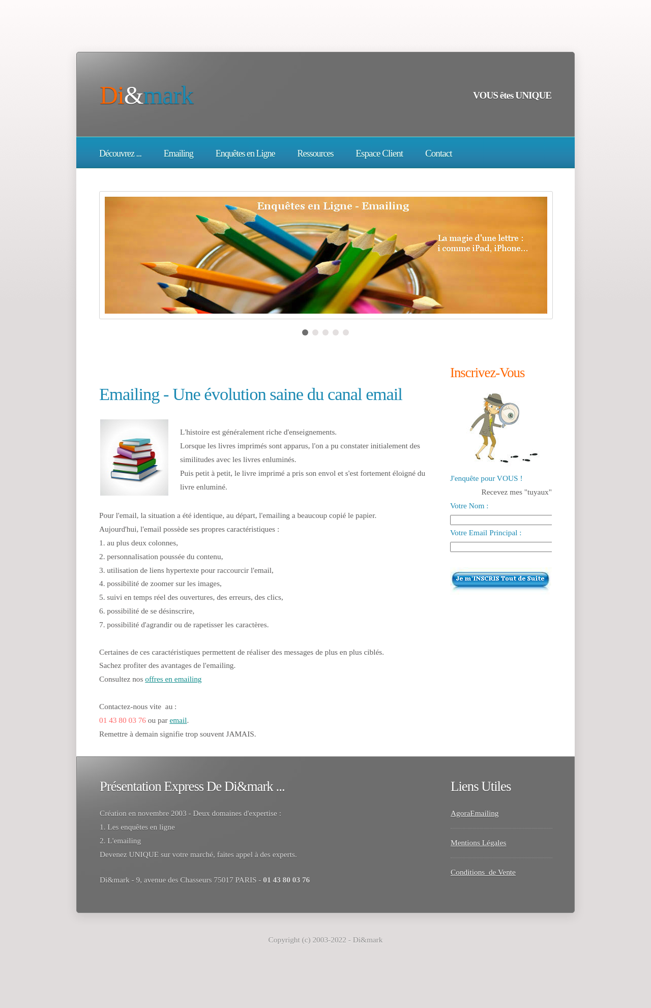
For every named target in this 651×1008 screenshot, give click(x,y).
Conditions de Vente (483, 872)
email (178, 720)
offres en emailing (173, 679)
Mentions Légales (478, 842)
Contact (438, 153)
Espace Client (379, 153)
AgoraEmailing (475, 813)
